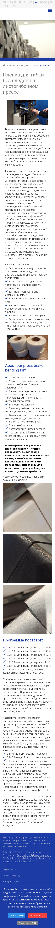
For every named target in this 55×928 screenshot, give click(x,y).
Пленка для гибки (41, 65)
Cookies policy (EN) (11, 875)
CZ (30, 2)
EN (4, 2)
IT (20, 2)
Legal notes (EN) (10, 869)
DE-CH (43, 2)
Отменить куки (37, 915)
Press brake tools (25, 855)
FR (15, 2)
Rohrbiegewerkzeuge (36, 858)
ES (25, 2)
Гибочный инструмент (19, 65)
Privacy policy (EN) (27, 922)
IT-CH (12, 5)
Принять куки (17, 915)
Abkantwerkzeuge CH (23, 861)
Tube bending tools (16, 858)
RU (36, 2)
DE (10, 2)
